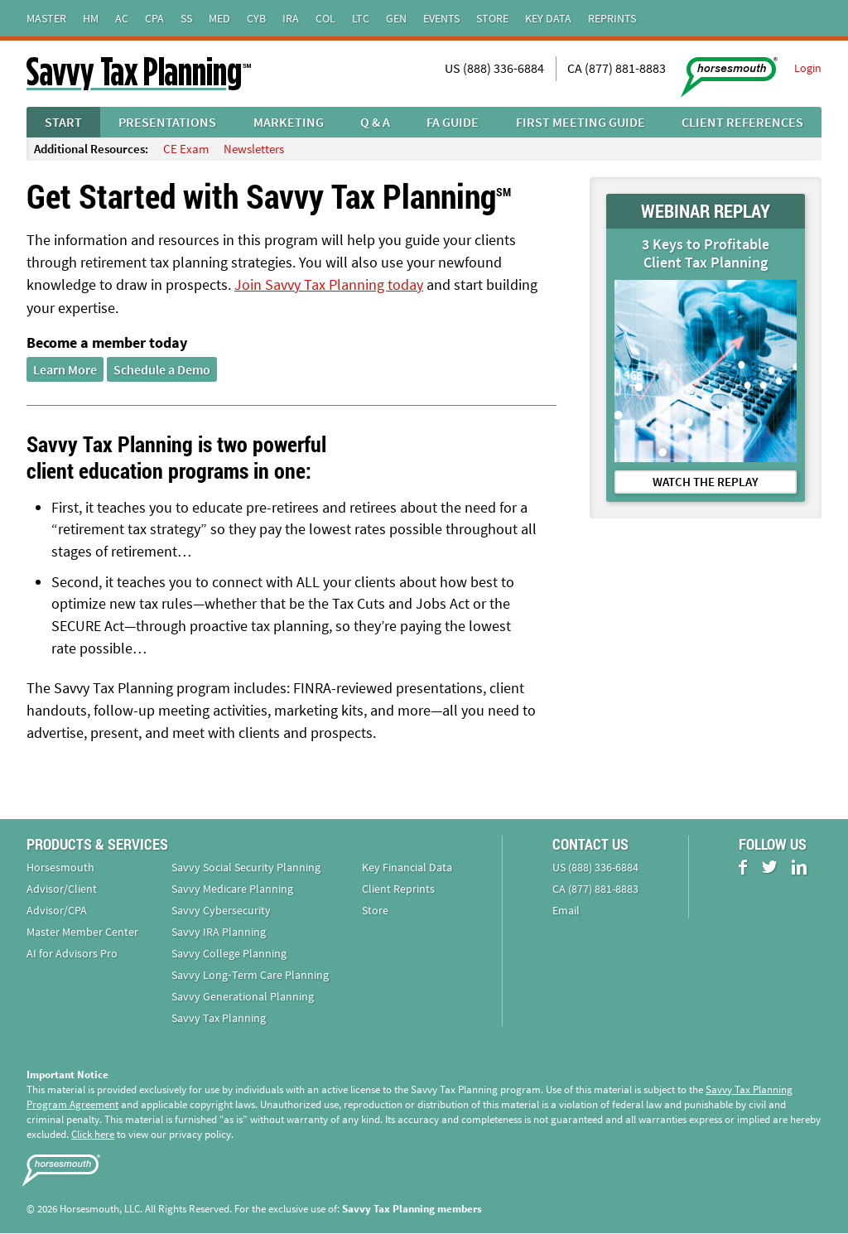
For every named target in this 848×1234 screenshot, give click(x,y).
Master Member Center (82, 932)
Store (492, 18)
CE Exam (186, 149)
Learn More (65, 368)
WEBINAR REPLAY (705, 211)
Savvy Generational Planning (242, 997)
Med (219, 18)
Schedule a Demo (161, 368)
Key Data (548, 18)
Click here (92, 1135)
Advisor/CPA (56, 911)
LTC (360, 18)
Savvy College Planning (229, 954)
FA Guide (452, 121)
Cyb (256, 18)
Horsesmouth (60, 867)
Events (441, 18)
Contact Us (590, 845)
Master (46, 18)
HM (91, 18)
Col (325, 18)
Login (808, 67)
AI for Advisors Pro (72, 954)
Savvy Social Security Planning (245, 867)
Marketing (288, 121)
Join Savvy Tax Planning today (328, 284)
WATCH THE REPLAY (706, 481)
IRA (290, 18)
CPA (154, 18)
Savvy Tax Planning (218, 1018)
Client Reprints (398, 889)
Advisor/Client (61, 889)
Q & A (375, 121)
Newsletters (254, 149)
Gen (396, 18)
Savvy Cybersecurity (221, 911)
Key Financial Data (407, 867)
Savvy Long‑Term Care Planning (250, 975)
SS (186, 18)
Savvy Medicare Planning (232, 889)
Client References (742, 121)
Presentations (167, 121)
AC (121, 18)
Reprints (612, 18)
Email (566, 911)
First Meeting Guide (580, 121)
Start (63, 121)
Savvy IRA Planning (218, 932)
